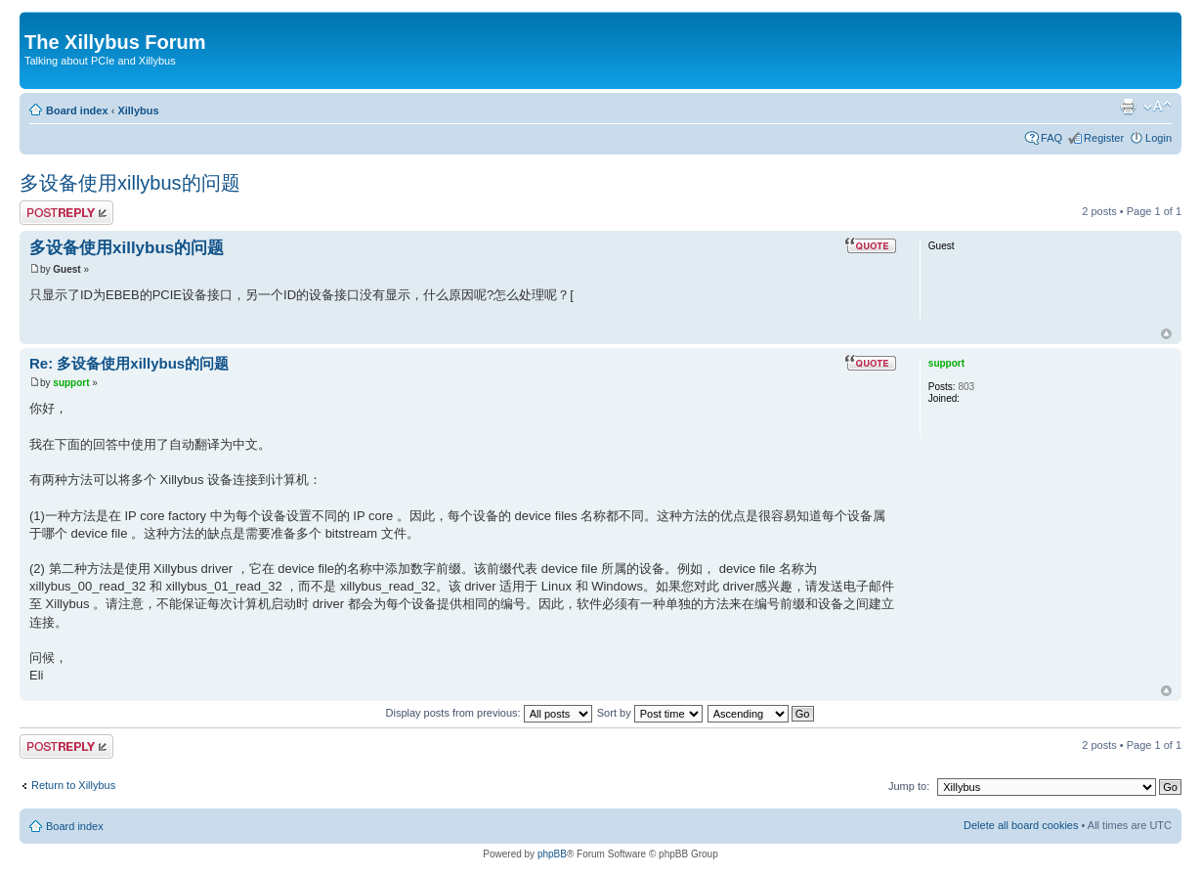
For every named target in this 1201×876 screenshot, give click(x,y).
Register (1104, 138)
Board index (77, 110)
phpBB (552, 854)
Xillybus (137, 110)
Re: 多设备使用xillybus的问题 (129, 363)
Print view (1127, 106)
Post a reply (66, 212)
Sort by (650, 713)
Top (1166, 333)
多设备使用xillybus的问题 (130, 183)
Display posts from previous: (489, 713)
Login (1158, 138)
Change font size (1157, 106)
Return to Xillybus (73, 785)
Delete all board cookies (1021, 825)
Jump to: (908, 786)
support (71, 382)
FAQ (1051, 138)
